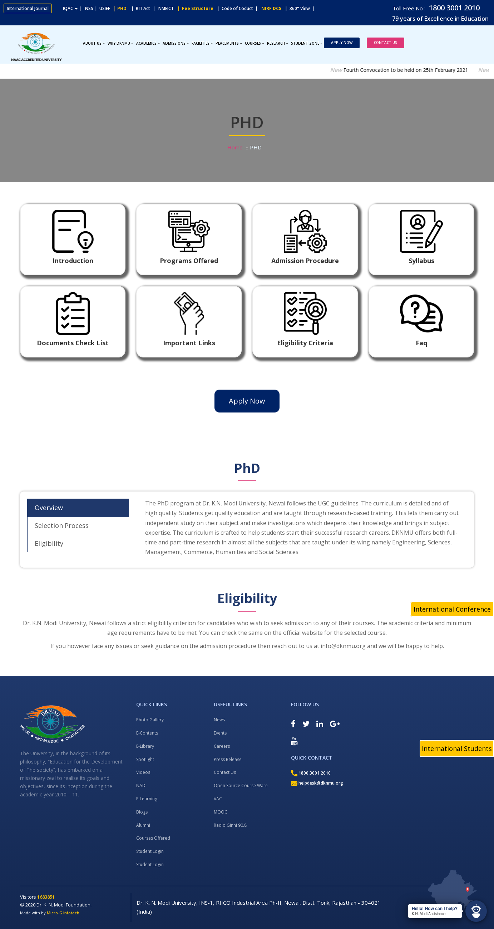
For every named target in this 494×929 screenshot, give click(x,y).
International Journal (28, 8)
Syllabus (421, 260)
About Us (94, 43)
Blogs (142, 812)
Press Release (228, 759)
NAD (140, 785)
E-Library (145, 746)
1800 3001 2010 (453, 8)
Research (277, 43)
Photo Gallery (150, 720)
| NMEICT (163, 8)
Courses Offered (153, 838)
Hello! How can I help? (435, 908)
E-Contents (147, 733)
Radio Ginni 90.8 (230, 825)
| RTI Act (139, 8)
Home (235, 147)
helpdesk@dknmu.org (317, 783)
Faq (421, 343)
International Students (457, 748)
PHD (122, 8)
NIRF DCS (271, 8)
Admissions (176, 43)
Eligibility (49, 543)
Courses (254, 43)
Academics (148, 43)
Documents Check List (73, 343)
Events (220, 733)
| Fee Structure (194, 8)
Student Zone (306, 43)
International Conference (452, 609)
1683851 (46, 897)
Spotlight (145, 759)
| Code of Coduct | (237, 8)
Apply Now (341, 42)
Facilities (202, 43)
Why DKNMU (120, 43)
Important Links (189, 343)
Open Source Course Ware (241, 785)
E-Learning (146, 799)
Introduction (73, 260)
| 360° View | (300, 8)
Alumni (143, 825)
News (219, 720)
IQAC (70, 8)
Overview (49, 507)
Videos (143, 772)
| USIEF (102, 8)
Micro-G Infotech (63, 912)
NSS (89, 8)
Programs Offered (189, 260)
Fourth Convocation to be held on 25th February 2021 (416, 69)
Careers (222, 746)
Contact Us (385, 42)
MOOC (220, 812)
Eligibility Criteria (305, 343)
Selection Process (62, 525)
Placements (229, 43)
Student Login (150, 851)
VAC (218, 799)
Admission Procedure (305, 260)
